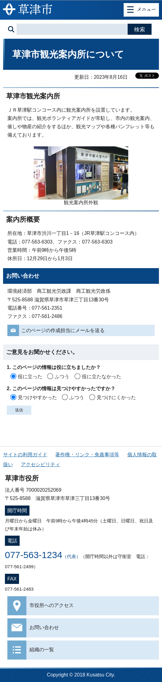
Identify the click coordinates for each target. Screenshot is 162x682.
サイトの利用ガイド (25, 454)
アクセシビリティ (40, 464)
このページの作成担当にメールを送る (63, 330)
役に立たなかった (101, 376)
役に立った (30, 376)
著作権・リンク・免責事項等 (87, 454)
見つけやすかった (37, 397)
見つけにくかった (116, 397)
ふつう (62, 376)
